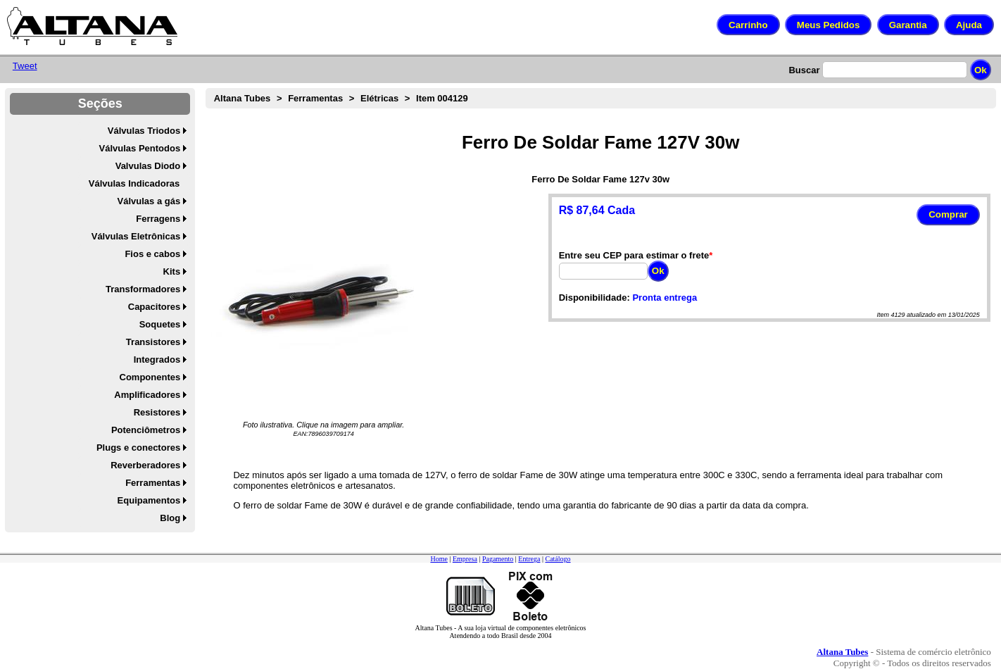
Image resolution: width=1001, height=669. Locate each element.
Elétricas (379, 98)
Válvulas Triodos (144, 130)
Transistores (153, 342)
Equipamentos (149, 500)
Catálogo (557, 559)
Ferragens (158, 218)
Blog (170, 518)
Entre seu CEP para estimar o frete (634, 255)
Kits (172, 271)
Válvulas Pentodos (140, 148)
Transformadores (143, 289)
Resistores (157, 412)
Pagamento (497, 559)
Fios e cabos (152, 254)
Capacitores (154, 306)
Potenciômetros (145, 430)
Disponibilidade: (594, 297)
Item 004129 (442, 98)
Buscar (803, 70)
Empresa (465, 559)
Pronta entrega (664, 297)
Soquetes (160, 324)
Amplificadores (147, 394)
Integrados (157, 359)
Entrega (529, 559)
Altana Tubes (242, 98)
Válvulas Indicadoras (134, 183)
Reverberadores (145, 465)
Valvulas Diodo (147, 166)
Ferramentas (152, 482)
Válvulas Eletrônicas (136, 236)
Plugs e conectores (138, 447)
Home (438, 559)
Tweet (25, 66)
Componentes (150, 377)
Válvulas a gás (149, 201)
